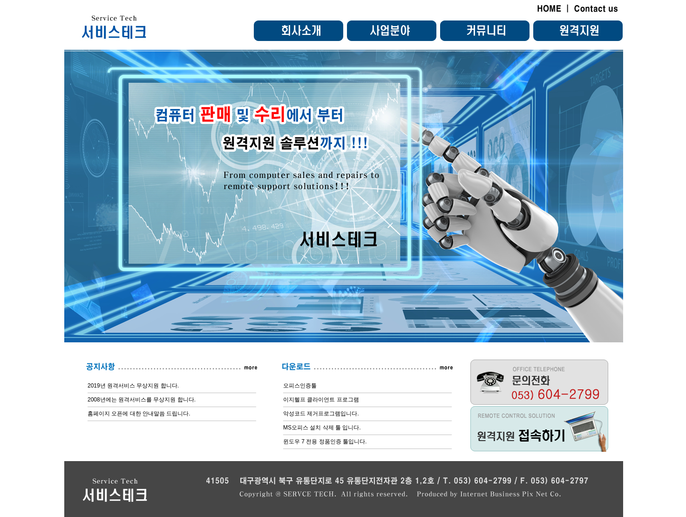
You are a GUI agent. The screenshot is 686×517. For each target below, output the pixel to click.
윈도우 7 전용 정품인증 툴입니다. (325, 441)
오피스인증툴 (300, 385)
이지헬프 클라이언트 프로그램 (321, 399)
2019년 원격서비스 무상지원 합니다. (133, 385)
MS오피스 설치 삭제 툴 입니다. (322, 427)
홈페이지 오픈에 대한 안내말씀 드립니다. (139, 413)
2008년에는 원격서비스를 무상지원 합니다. (142, 399)
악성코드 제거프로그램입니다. (321, 413)
